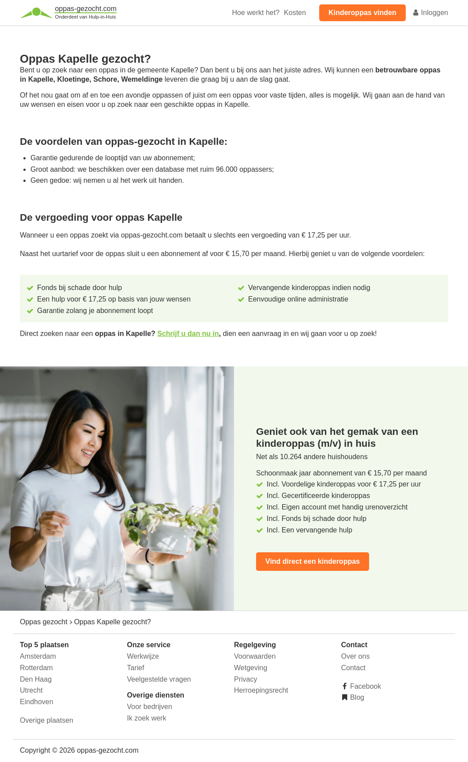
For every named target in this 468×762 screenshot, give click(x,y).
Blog (356, 697)
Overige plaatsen (46, 720)
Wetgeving (250, 667)
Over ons (355, 656)
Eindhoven (36, 701)
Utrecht (31, 690)
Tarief (135, 667)
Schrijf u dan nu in (188, 333)
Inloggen (430, 12)
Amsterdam (38, 656)
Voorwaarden (255, 656)
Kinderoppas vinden (362, 12)
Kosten (295, 12)
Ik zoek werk (146, 718)
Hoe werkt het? (255, 12)
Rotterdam (36, 667)
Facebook (364, 686)
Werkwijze (143, 656)
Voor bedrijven (149, 706)
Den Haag (36, 679)
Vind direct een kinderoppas (312, 561)
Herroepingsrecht (261, 690)
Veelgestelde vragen (159, 679)
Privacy (245, 679)
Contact (353, 667)
